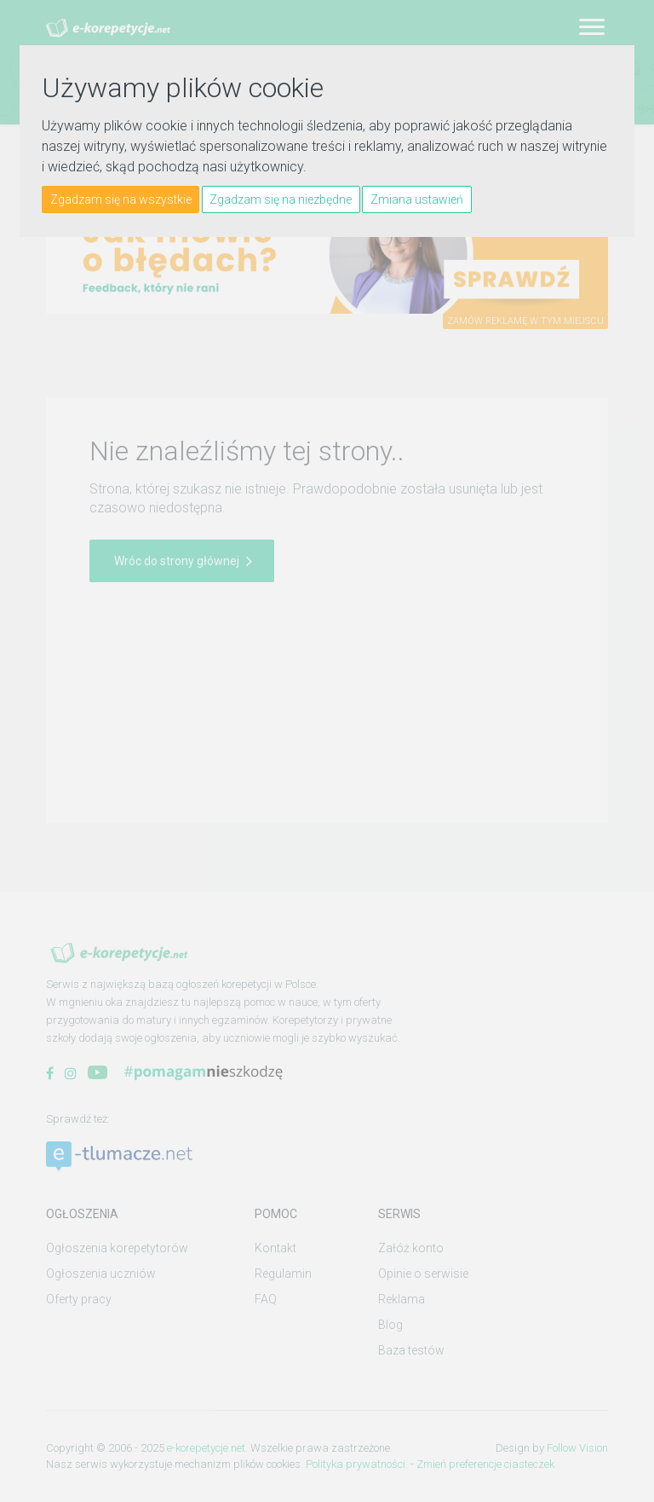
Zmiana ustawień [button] (416, 199)
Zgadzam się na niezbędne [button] (280, 199)
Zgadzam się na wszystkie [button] (121, 199)
